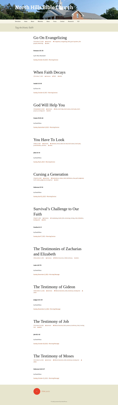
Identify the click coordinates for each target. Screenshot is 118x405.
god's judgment (80, 178)
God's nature (67, 109)
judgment (43, 180)
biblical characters (59, 258)
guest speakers (74, 41)
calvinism (53, 143)
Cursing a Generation (50, 174)
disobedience (55, 178)
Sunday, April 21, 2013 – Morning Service (44, 196)
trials (76, 218)
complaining (55, 218)
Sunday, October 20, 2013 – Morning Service (45, 60)
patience (68, 325)
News (48, 21)
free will (65, 143)
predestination (37, 145)
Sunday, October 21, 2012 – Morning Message (46, 378)
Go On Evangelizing (50, 37)
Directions (18, 21)
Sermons (49, 41)
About (32, 21)
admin (47, 43)
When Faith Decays (49, 72)
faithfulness (69, 178)
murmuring (67, 218)
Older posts (41, 391)
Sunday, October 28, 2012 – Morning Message (46, 343)
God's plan (73, 109)
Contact (62, 21)
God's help (60, 109)
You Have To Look (48, 139)
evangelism (57, 41)
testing (72, 218)
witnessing (40, 43)
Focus (54, 21)
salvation (44, 145)
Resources (71, 21)
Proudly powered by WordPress (59, 401)
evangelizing (64, 41)
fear (74, 178)
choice (58, 143)
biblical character (58, 325)
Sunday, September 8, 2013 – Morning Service (46, 127)
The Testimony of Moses (53, 356)
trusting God (41, 111)
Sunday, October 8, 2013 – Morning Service (45, 92)
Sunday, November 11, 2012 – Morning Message (46, 309)
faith (69, 41)
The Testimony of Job (51, 321)
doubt (59, 218)
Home (25, 21)
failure (61, 178)
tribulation (80, 218)
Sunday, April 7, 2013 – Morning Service (44, 236)
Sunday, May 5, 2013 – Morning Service (44, 162)
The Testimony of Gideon (54, 287)
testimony (70, 258)
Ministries (40, 21)
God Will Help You (49, 105)
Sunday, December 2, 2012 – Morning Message (46, 274)
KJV (78, 21)
